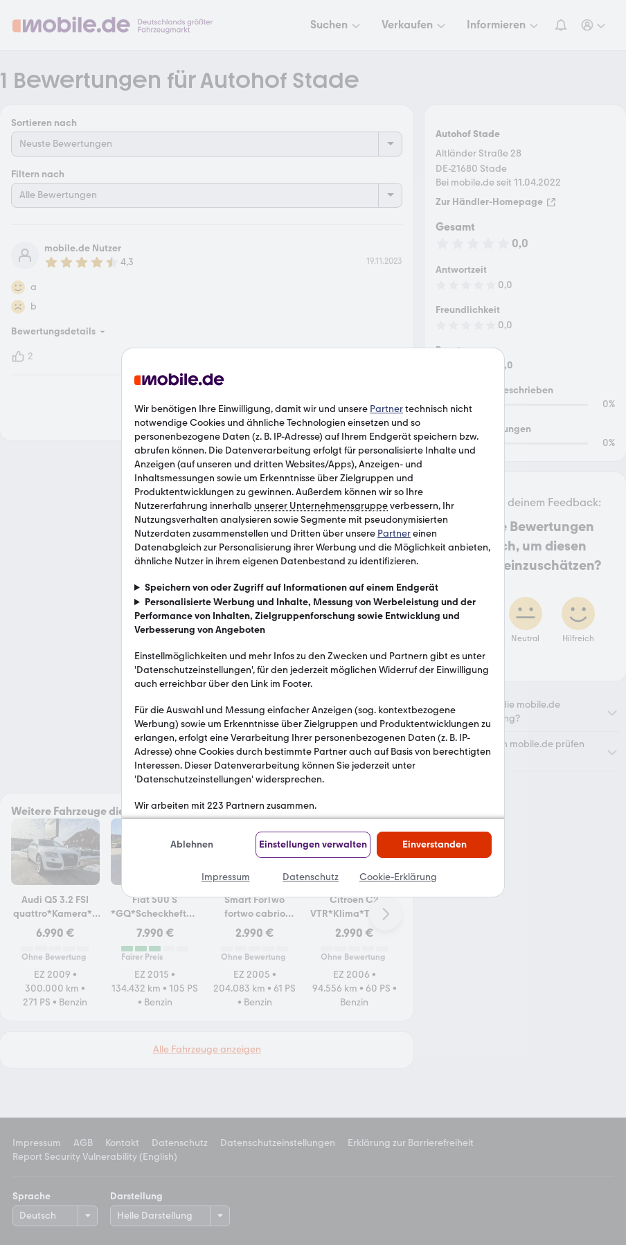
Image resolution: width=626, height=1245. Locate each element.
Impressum (226, 877)
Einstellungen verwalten (313, 844)
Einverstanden (434, 844)
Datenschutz (311, 877)
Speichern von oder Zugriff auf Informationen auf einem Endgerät (291, 587)
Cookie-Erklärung (398, 877)
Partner (386, 409)
